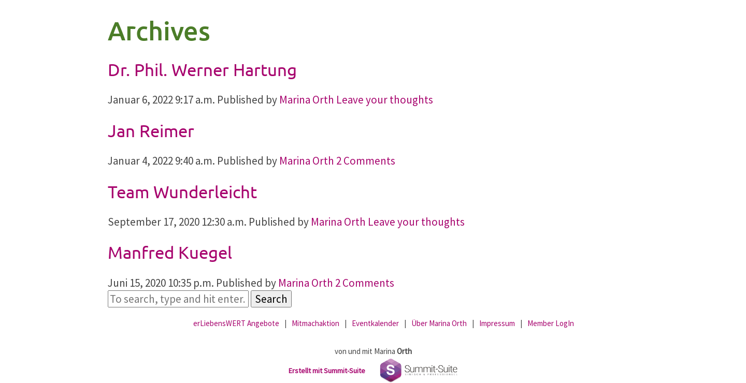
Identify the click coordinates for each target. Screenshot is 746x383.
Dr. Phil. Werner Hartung (202, 69)
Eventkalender (375, 323)
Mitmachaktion (315, 323)
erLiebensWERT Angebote (236, 323)
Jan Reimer (151, 130)
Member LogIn (550, 323)
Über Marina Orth (439, 323)
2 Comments (365, 161)
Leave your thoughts (384, 100)
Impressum (497, 323)
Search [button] (271, 299)
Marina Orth (306, 100)
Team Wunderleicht (182, 191)
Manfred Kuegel (170, 252)
